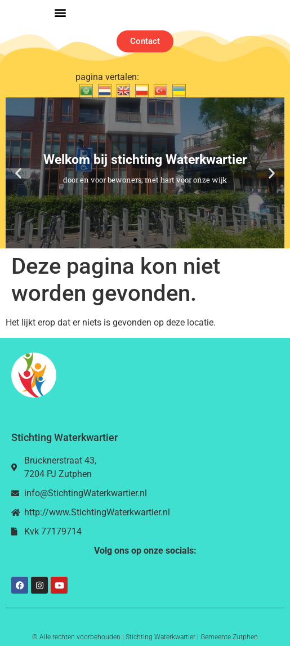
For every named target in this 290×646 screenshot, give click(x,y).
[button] (60, 12)
